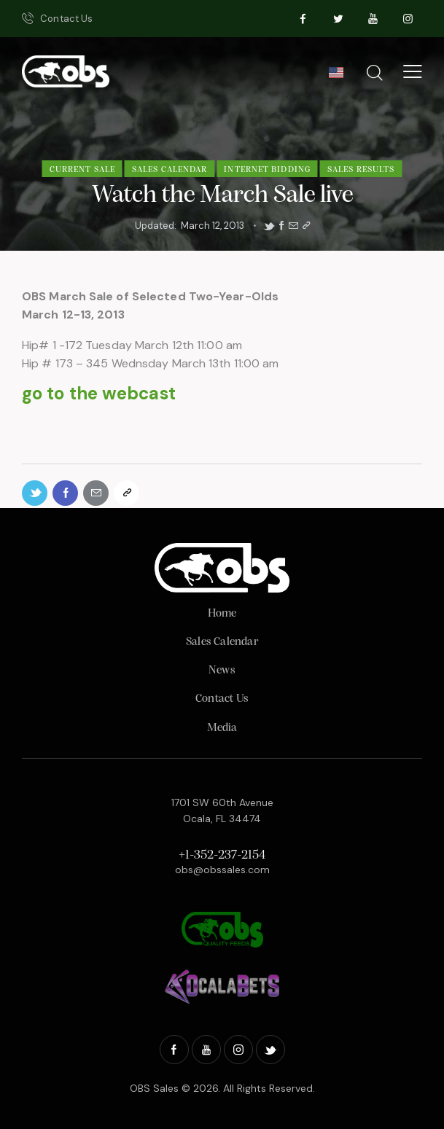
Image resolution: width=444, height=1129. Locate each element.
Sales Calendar (169, 169)
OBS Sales (154, 1088)
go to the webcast (99, 393)
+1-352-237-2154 (222, 855)
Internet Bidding (267, 169)
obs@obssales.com (222, 869)
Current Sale (82, 169)
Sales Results (360, 169)
